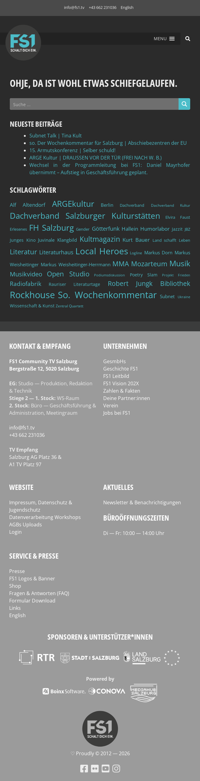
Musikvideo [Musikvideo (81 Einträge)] (26, 274)
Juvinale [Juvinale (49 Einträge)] (46, 240)
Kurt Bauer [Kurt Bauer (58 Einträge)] (136, 239)
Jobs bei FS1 (116, 413)
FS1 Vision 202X (121, 383)
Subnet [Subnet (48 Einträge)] (167, 296)
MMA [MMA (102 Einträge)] (120, 263)
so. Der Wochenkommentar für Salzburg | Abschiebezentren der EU (108, 143)
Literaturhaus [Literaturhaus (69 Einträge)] (56, 252)
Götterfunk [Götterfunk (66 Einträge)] (105, 228)
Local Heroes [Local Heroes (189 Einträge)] (101, 251)
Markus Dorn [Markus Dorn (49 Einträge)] (158, 252)
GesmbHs (114, 361)
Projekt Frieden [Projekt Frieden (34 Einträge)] (176, 275)
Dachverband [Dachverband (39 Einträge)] (132, 205)
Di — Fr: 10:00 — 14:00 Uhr (133, 533)
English (127, 7)
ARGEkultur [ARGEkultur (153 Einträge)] (73, 203)
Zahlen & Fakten (121, 390)
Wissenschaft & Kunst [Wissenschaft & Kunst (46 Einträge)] (32, 306)
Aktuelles (118, 487)
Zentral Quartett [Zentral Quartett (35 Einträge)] (69, 306)
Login (15, 532)
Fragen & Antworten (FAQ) (39, 593)
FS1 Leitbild (116, 376)
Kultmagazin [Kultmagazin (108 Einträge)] (100, 239)
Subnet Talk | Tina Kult (55, 135)
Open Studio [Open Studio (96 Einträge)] (68, 273)
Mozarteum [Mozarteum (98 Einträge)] (149, 263)
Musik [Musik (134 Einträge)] (179, 263)
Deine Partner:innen (126, 398)
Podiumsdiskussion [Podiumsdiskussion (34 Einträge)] (109, 275)
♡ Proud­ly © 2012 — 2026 (100, 753)
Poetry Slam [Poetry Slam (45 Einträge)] (143, 275)
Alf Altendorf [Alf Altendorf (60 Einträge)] (27, 204)
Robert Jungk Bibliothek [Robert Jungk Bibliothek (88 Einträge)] (149, 283)
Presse (17, 571)
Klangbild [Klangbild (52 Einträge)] (67, 240)
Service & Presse (33, 556)
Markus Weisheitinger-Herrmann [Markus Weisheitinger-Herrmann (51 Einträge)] (76, 264)
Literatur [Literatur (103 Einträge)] (23, 251)
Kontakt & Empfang (40, 346)
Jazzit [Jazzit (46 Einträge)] (177, 229)
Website (21, 487)
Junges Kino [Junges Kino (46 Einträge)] (23, 240)
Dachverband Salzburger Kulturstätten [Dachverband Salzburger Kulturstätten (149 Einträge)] (85, 215)
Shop (15, 586)
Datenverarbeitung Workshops (45, 517)
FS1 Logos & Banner (32, 578)
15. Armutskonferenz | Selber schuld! (72, 150)
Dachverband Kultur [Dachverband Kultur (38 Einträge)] (170, 205)
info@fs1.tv (74, 7)
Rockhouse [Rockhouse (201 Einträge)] (32, 295)
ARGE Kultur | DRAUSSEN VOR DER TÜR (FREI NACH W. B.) (95, 157)
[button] (160, 39)
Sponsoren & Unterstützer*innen (100, 637)
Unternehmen (125, 346)
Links (15, 608)
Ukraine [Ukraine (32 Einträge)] (184, 297)
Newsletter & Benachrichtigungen (142, 502)
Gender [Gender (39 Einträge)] (82, 229)
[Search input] (94, 104)
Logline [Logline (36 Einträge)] (136, 252)
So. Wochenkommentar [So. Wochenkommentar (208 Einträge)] (107, 295)
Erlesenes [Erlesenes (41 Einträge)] (18, 229)
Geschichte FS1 (120, 368)
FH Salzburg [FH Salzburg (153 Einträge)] (51, 227)
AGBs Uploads (25, 524)
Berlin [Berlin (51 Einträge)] (107, 205)
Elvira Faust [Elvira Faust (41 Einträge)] (177, 217)
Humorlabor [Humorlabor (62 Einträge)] (155, 228)
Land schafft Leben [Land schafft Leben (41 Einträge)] (171, 240)
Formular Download (32, 600)
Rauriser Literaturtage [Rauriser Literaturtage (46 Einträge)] (74, 284)
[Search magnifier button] (184, 104)
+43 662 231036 (102, 7)
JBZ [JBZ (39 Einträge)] (187, 229)
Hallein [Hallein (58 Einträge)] (130, 228)
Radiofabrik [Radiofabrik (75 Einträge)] (25, 284)
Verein (110, 405)
